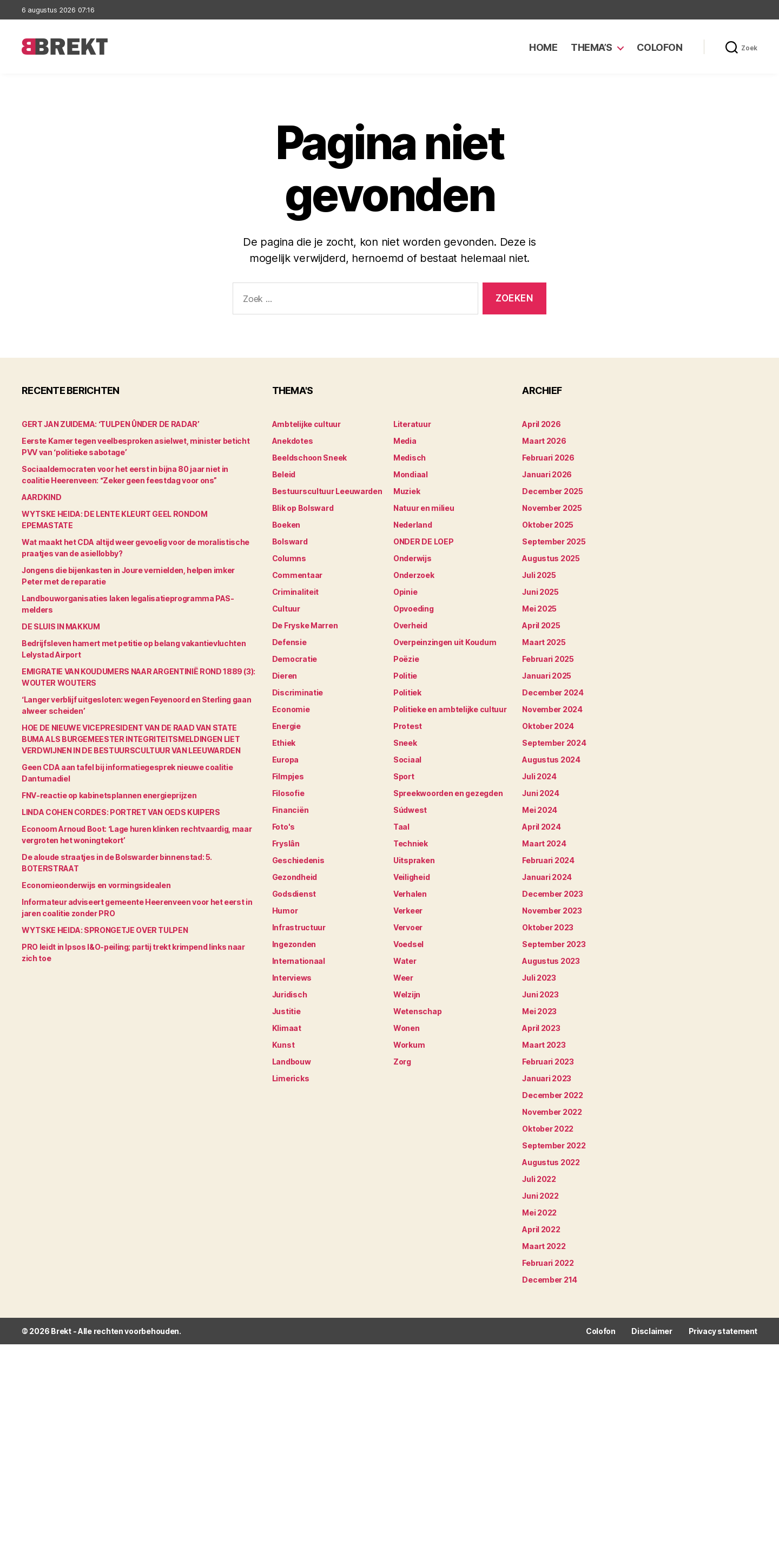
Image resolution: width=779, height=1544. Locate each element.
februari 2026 (548, 457)
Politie (405, 675)
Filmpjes (288, 776)
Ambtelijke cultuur (306, 424)
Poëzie (406, 658)
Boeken (286, 524)
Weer (403, 977)
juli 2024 (539, 776)
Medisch (409, 457)
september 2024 (554, 742)
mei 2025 (539, 608)
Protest (407, 726)
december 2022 (552, 1095)
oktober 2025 (547, 524)
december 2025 (552, 491)
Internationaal (298, 960)
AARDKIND (41, 497)
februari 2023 (548, 1061)
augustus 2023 (551, 960)
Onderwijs (412, 558)
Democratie (294, 658)
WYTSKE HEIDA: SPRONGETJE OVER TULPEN (105, 930)
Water (405, 960)
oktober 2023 (547, 927)
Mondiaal (410, 474)
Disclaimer (651, 1331)
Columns (289, 558)
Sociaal (407, 759)
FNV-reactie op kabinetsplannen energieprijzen (109, 795)
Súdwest (410, 809)
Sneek (405, 742)
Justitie (286, 1011)
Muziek (406, 491)
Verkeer (407, 910)
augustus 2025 (551, 558)
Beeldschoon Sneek (309, 457)
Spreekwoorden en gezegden (448, 793)
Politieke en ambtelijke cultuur (450, 709)
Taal (401, 826)
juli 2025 (539, 575)
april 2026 (541, 424)
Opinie (405, 591)
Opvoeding (413, 608)
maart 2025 (543, 642)
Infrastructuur (299, 927)
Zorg (402, 1061)
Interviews (292, 977)
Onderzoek (413, 575)
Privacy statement (723, 1331)
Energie (286, 726)
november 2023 (552, 910)
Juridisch (289, 994)
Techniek (410, 843)
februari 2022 (548, 1262)
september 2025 (553, 541)
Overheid (410, 625)
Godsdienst (294, 893)
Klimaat (286, 1028)
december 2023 (552, 893)
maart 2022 (543, 1246)
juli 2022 (539, 1179)
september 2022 (553, 1145)
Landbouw (291, 1061)
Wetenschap (417, 1011)
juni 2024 (540, 793)
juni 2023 (540, 994)
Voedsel (408, 944)
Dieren (284, 675)
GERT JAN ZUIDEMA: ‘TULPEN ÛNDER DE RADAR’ (111, 424)
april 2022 (541, 1229)
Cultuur (286, 608)
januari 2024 (547, 877)
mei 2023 (539, 1011)
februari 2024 (548, 860)
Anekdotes (292, 440)
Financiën (290, 809)
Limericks (290, 1078)
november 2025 (552, 508)
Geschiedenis (298, 860)
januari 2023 (546, 1078)
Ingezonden (294, 944)
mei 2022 (539, 1212)
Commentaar (297, 575)
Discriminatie (298, 692)
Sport (403, 776)
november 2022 (552, 1111)
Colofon (660, 47)
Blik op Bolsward (303, 508)
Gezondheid (294, 877)
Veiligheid (411, 877)
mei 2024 (539, 809)
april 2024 (541, 826)
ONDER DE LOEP (423, 541)
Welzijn (406, 994)
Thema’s (591, 47)
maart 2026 (544, 440)
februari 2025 (548, 658)
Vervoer (407, 927)
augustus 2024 (551, 759)
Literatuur (412, 424)
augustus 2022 (551, 1162)
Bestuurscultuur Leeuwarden (327, 491)
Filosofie (288, 793)
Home (543, 47)
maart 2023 (543, 1044)
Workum (409, 1044)
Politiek (407, 692)
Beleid (283, 474)
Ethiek (283, 742)
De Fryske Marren (305, 625)
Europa (285, 759)
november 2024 (552, 709)
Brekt (61, 1331)
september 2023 (553, 944)
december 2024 (553, 692)
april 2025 (541, 625)
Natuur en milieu (423, 508)
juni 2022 (540, 1195)
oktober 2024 (548, 726)
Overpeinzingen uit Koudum (444, 642)
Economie (291, 709)
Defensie (289, 642)
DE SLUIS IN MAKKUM (61, 626)
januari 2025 (546, 675)
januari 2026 (547, 474)
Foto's (283, 826)
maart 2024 (544, 843)
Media (405, 440)
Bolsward (290, 541)
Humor (285, 910)
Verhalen (410, 893)
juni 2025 (540, 591)
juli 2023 (539, 977)
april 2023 (541, 1028)
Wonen (406, 1028)
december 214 (549, 1279)
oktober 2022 (547, 1128)
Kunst (283, 1044)
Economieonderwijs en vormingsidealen (96, 885)
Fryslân (286, 843)
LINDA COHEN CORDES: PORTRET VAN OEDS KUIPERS (121, 812)
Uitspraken (413, 860)
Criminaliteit (295, 591)
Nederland (412, 524)
